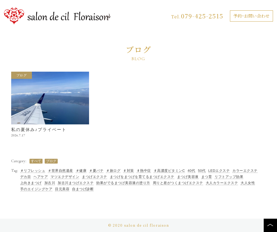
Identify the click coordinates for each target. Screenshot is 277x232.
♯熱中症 (144, 171)
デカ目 (25, 177)
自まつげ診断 (83, 189)
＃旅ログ (113, 171)
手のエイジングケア (36, 189)
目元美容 (62, 189)
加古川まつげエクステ (76, 183)
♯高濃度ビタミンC (169, 171)
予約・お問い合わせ (251, 16)
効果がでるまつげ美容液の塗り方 (123, 183)
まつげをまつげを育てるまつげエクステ (142, 177)
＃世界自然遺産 (60, 171)
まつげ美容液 (188, 177)
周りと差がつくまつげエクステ (178, 183)
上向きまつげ (31, 183)
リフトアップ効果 (229, 177)
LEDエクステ (219, 171)
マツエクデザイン (65, 177)
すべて (36, 161)
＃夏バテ (96, 171)
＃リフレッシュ (32, 171)
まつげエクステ (94, 177)
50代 (202, 171)
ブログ (21, 75)
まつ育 (206, 177)
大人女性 (248, 183)
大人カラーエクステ (222, 183)
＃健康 (81, 171)
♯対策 (128, 171)
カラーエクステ (245, 171)
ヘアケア (40, 177)
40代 (191, 171)
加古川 (49, 183)
